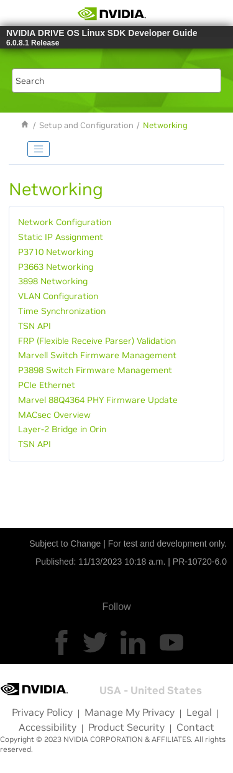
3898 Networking (53, 281)
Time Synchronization (62, 311)
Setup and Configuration (86, 126)
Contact (195, 727)
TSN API (34, 325)
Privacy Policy (42, 712)
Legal (199, 712)
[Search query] (117, 80)
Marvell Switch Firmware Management (97, 355)
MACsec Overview (54, 414)
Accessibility (47, 727)
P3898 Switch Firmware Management (95, 370)
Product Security (126, 727)
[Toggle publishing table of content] (38, 149)
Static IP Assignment (60, 237)
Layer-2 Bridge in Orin (62, 429)
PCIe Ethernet (46, 385)
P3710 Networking (55, 251)
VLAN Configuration (58, 296)
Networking (165, 126)
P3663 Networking (55, 266)
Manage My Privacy (130, 712)
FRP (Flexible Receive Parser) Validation (97, 340)
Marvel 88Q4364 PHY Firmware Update (98, 399)
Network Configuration (64, 222)
